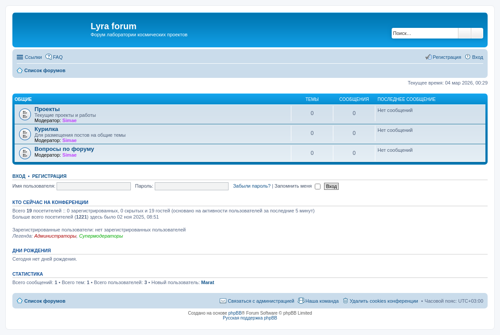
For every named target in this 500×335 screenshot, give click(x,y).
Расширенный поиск (477, 33)
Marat (207, 282)
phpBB (235, 313)
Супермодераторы (101, 236)
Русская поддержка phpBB (250, 318)
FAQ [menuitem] (58, 57)
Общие (23, 99)
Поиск (464, 33)
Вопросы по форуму (64, 149)
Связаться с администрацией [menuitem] (261, 301)
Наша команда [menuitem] (322, 301)
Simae (69, 120)
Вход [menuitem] (477, 57)
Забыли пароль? (252, 186)
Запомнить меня (298, 186)
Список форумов (44, 301)
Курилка (46, 129)
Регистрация (49, 176)
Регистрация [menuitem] (447, 57)
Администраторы (55, 236)
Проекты (47, 109)
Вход (18, 176)
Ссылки (33, 57)
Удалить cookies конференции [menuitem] (384, 301)
